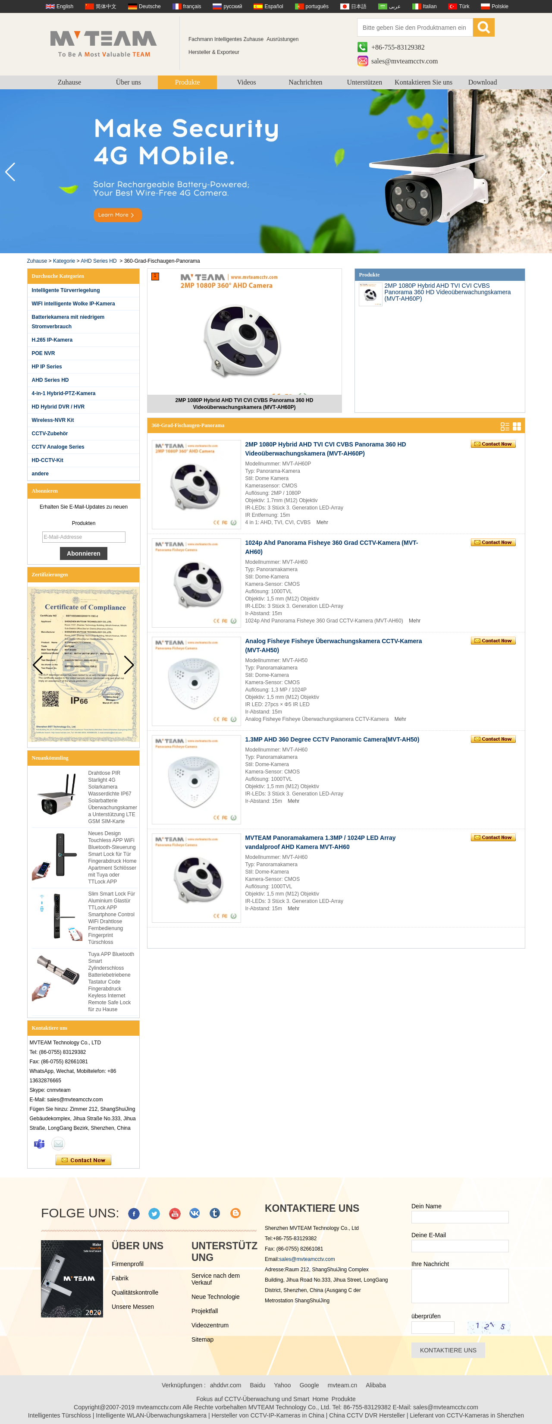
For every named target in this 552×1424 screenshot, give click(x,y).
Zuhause (69, 82)
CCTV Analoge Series (58, 447)
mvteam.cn (342, 1385)
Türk (464, 6)
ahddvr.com (225, 1385)
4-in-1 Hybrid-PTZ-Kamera (64, 393)
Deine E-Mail (428, 1235)
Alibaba (376, 1385)
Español (273, 6)
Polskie (500, 6)
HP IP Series (47, 367)
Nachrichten (305, 82)
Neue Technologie (215, 1296)
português (317, 6)
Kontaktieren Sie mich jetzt (83, 1160)
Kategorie (64, 261)
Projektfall (204, 1311)
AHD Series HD (98, 261)
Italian (430, 6)
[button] (542, 172)
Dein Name (426, 1206)
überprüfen (426, 1316)
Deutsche (150, 6)
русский (232, 6)
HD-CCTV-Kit (47, 460)
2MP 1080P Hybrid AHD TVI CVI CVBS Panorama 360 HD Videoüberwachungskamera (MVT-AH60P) (245, 403)
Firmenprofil (128, 1264)
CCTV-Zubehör (50, 434)
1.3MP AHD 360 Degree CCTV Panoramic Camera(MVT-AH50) (332, 739)
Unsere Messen (133, 1306)
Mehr (322, 522)
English (64, 6)
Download (482, 82)
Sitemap (202, 1339)
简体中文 (106, 6)
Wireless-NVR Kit (53, 420)
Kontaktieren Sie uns (423, 82)
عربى (395, 6)
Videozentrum (210, 1325)
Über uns (128, 82)
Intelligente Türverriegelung (66, 290)
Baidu (257, 1385)
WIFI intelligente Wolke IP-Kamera (73, 304)
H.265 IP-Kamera (52, 340)
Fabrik (120, 1278)
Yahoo (282, 1385)
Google (309, 1385)
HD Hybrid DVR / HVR (58, 407)
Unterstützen (364, 82)
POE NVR (43, 353)
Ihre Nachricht (430, 1264)
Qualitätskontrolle (135, 1292)
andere (40, 474)
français (192, 6)
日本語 (359, 6)
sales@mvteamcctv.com (404, 61)
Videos (246, 82)
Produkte (187, 82)
